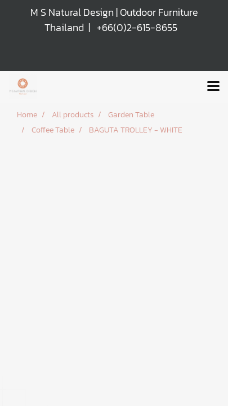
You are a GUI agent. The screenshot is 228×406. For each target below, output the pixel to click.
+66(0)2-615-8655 (137, 27)
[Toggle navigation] (213, 86)
